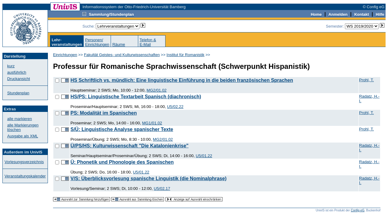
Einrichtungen (65, 54)
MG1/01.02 (152, 123)
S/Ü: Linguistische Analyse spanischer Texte (121, 129)
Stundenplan (18, 93)
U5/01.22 (204, 155)
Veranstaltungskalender (25, 176)
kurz (11, 66)
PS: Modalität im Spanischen (103, 113)
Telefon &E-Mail (148, 42)
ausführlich (16, 72)
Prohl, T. (366, 80)
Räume (118, 44)
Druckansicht (18, 78)
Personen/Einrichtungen (97, 42)
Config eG (357, 210)
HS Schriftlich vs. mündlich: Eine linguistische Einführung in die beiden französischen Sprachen (181, 80)
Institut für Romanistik (185, 54)
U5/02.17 (162, 188)
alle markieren (19, 118)
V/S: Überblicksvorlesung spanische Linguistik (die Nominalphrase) (148, 178)
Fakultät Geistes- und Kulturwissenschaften (122, 54)
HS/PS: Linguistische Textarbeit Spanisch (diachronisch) (135, 96)
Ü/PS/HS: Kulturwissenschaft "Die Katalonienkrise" (129, 145)
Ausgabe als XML (22, 136)
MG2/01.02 (157, 90)
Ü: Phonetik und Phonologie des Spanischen (121, 162)
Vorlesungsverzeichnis (24, 162)
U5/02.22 (175, 106)
